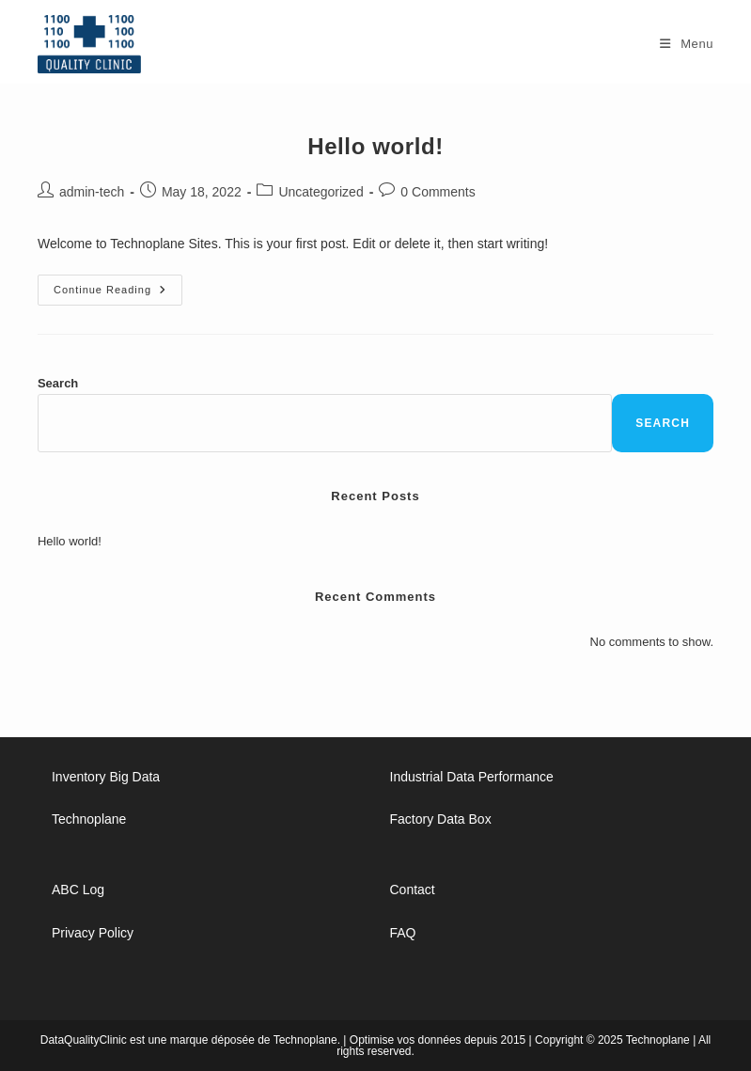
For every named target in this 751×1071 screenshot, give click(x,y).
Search (58, 383)
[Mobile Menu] (686, 44)
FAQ (403, 932)
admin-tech (91, 191)
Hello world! (375, 146)
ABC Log (78, 889)
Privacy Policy (92, 932)
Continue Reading (118, 294)
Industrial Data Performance (472, 776)
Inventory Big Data (106, 776)
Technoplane (89, 819)
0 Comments (437, 191)
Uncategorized (320, 191)
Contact (412, 889)
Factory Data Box (441, 819)
